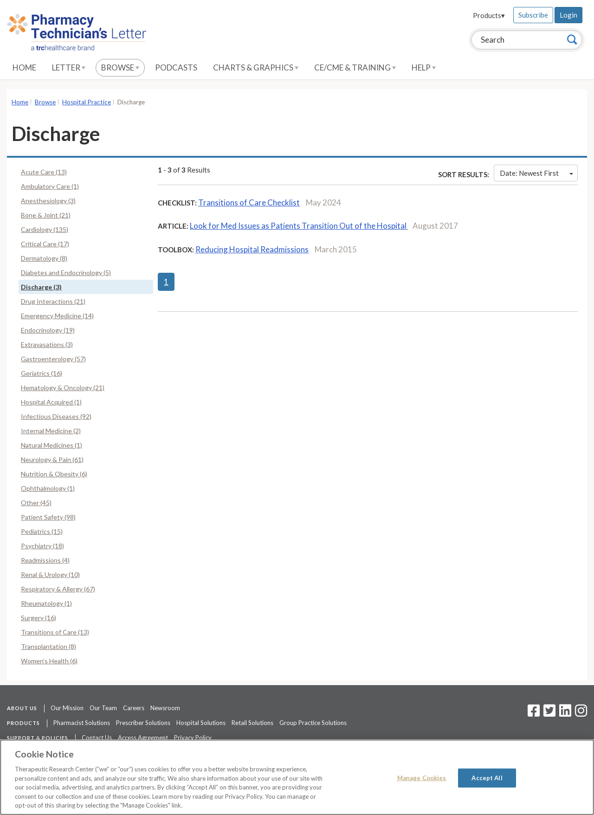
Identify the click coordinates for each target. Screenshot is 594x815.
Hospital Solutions (201, 722)
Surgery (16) (38, 618)
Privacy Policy (193, 737)
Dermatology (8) (44, 258)
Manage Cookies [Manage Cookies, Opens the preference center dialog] (421, 777)
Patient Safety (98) (48, 517)
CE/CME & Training (355, 67)
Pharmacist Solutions (81, 722)
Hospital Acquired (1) (51, 402)
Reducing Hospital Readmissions (252, 249)
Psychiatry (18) (42, 546)
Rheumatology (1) (46, 603)
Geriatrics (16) (41, 373)
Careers (133, 708)
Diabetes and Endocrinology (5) (66, 272)
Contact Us (97, 737)
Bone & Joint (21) (46, 215)
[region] (297, 777)
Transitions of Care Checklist (249, 202)
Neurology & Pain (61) (52, 459)
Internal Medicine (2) (51, 431)
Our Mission (67, 708)
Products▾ (489, 15)
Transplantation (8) (48, 646)
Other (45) (36, 503)
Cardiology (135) (44, 229)
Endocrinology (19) (48, 330)
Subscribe (533, 15)
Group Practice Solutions (313, 722)
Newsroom (165, 708)
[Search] (572, 39)
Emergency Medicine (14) (57, 316)
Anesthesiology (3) (48, 201)
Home (24, 67)
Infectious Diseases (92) (56, 416)
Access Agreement (143, 737)
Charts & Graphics (255, 67)
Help (424, 67)
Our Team (103, 708)
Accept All (486, 777)
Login (568, 15)
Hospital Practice (86, 102)
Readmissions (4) (45, 560)
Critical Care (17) (45, 244)
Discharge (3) (41, 287)
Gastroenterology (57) (53, 359)
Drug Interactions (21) (53, 301)
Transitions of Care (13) (55, 632)
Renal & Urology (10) (50, 574)
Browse (120, 67)
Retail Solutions (252, 722)
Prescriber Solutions (143, 722)
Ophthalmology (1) (48, 488)
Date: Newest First (536, 173)
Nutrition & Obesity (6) (54, 474)
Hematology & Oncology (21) (62, 387)
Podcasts (176, 67)
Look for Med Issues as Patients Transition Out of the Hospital (299, 226)
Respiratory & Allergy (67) (58, 589)
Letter (68, 67)
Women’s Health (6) (49, 661)
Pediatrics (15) (42, 531)
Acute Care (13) (44, 172)
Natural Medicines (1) (51, 445)
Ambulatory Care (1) (50, 186)
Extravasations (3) (47, 344)
